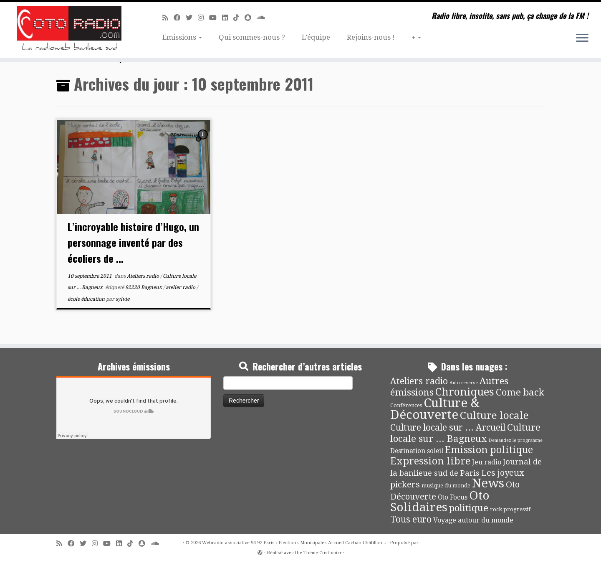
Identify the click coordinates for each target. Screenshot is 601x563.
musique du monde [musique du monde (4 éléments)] (446, 485)
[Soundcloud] (263, 18)
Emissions (182, 37)
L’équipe (316, 37)
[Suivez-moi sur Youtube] (215, 18)
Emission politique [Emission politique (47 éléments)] (489, 450)
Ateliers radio (143, 276)
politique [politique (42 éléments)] (468, 507)
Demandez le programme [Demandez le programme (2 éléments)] (515, 440)
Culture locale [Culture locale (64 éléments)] (494, 415)
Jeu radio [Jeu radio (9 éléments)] (486, 462)
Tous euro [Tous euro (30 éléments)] (411, 519)
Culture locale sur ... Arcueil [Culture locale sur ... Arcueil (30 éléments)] (447, 427)
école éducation (87, 299)
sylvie (122, 299)
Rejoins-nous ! (371, 37)
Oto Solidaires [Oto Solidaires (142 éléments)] (440, 501)
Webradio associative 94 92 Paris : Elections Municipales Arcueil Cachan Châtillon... (294, 542)
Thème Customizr (322, 552)
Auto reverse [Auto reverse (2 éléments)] (463, 382)
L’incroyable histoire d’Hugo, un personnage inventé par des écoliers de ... (133, 242)
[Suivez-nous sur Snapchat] (251, 18)
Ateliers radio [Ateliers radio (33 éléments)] (419, 381)
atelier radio (181, 287)
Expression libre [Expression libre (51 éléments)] (430, 461)
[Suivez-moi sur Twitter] (192, 18)
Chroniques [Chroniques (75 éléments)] (464, 392)
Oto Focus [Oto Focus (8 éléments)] (452, 497)
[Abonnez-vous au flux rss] (168, 18)
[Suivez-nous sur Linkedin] (227, 18)
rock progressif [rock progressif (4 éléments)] (510, 509)
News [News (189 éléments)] (488, 483)
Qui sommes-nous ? (252, 37)
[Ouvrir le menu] (582, 38)
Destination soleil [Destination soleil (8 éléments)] (416, 451)
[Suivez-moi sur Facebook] (180, 18)
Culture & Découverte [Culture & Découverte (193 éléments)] (435, 409)
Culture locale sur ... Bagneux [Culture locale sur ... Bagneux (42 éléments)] (465, 433)
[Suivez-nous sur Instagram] (203, 18)
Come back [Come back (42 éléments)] (520, 392)
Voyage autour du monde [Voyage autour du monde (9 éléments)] (473, 520)
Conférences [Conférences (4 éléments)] (406, 405)
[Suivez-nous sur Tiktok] (239, 18)
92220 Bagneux (144, 287)
